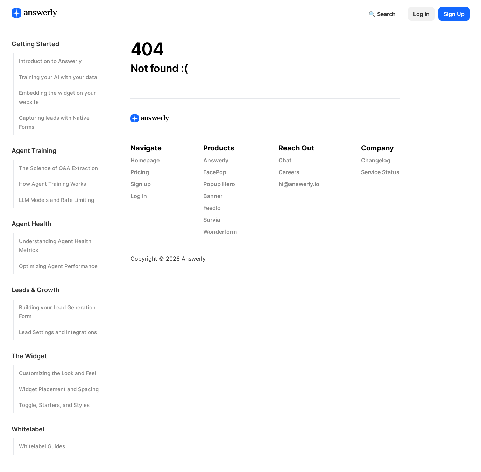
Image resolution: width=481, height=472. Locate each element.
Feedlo (212, 207)
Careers (288, 172)
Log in (421, 13)
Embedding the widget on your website (57, 97)
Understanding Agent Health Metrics (55, 246)
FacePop (214, 172)
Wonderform (220, 231)
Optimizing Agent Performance (58, 266)
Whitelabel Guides (42, 446)
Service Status (380, 172)
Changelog (375, 160)
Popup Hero (219, 184)
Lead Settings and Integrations (58, 332)
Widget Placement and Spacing (59, 389)
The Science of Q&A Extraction (58, 168)
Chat (284, 160)
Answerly (215, 160)
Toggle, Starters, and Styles (54, 405)
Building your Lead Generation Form (57, 312)
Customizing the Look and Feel (57, 373)
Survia (211, 219)
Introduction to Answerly (50, 61)
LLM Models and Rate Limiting (56, 200)
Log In (138, 195)
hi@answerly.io (298, 184)
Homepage (145, 160)
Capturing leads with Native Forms (54, 122)
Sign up (140, 184)
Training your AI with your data (58, 77)
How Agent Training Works (52, 184)
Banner (212, 195)
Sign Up (454, 13)
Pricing (139, 172)
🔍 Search (382, 13)
